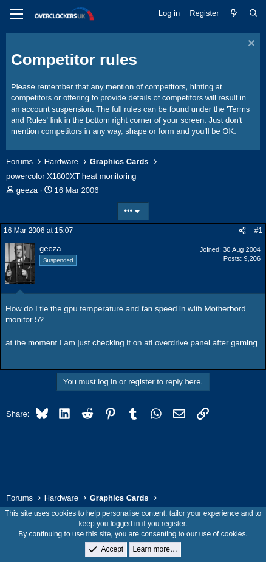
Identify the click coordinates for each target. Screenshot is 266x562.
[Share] (242, 231)
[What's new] (234, 13)
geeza (27, 190)
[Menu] (16, 14)
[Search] (254, 13)
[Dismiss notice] (250, 44)
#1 (258, 230)
